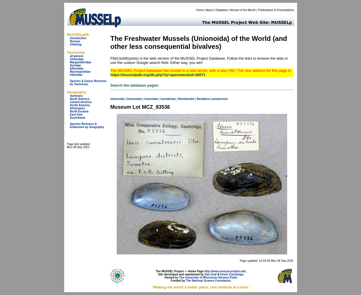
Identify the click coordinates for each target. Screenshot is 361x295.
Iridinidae (76, 74)
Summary (76, 95)
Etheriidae (77, 68)
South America (80, 105)
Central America (80, 102)
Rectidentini (186, 99)
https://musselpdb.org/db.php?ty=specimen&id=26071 (158, 75)
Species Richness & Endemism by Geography (87, 125)
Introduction (78, 38)
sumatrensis (219, 99)
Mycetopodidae (80, 71)
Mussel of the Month (243, 10)
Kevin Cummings (231, 274)
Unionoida (117, 99)
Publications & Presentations (276, 10)
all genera (76, 56)
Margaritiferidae (80, 62)
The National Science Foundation (208, 280)
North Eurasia (79, 111)
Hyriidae (75, 65)
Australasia (77, 117)
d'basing (76, 44)
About (209, 10)
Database (222, 10)
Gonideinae (168, 99)
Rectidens (203, 99)
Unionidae (77, 59)
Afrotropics (77, 108)
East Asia (76, 114)
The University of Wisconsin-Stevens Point (208, 277)
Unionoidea (134, 99)
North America (79, 99)
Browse (75, 41)
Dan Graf (210, 274)
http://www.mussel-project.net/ (225, 271)
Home (200, 10)
